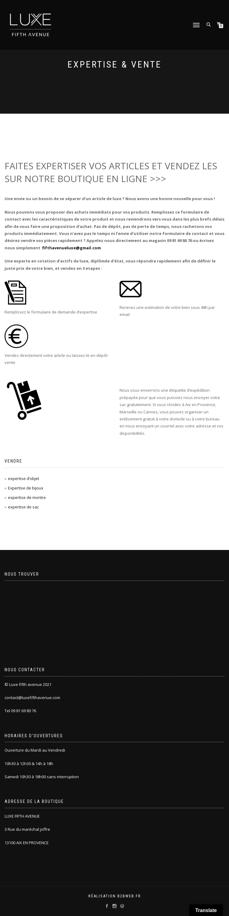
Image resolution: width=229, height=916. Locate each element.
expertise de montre (27, 497)
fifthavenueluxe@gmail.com (71, 248)
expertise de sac (23, 507)
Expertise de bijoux (25, 488)
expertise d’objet (23, 478)
